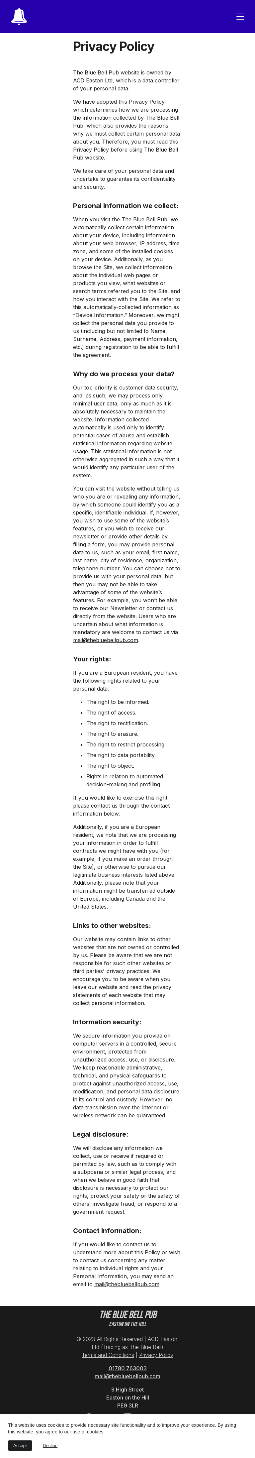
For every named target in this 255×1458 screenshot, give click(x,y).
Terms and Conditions (108, 1355)
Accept (20, 1445)
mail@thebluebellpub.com (105, 640)
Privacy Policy (156, 1355)
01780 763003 (128, 1368)
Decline (50, 1445)
